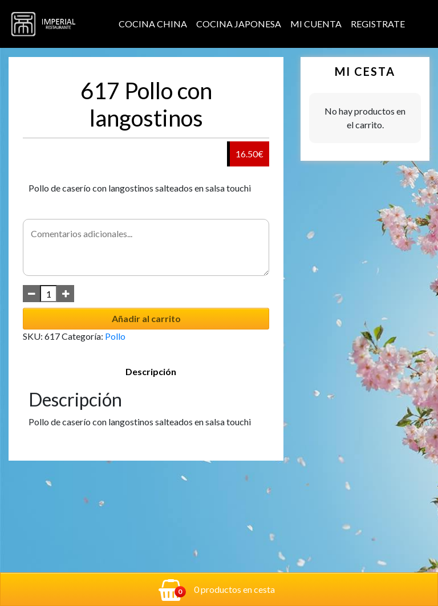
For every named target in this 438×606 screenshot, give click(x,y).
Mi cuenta (316, 23)
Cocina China (153, 23)
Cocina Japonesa (238, 23)
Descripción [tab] (150, 371)
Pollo (115, 336)
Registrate (378, 23)
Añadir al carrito (146, 318)
